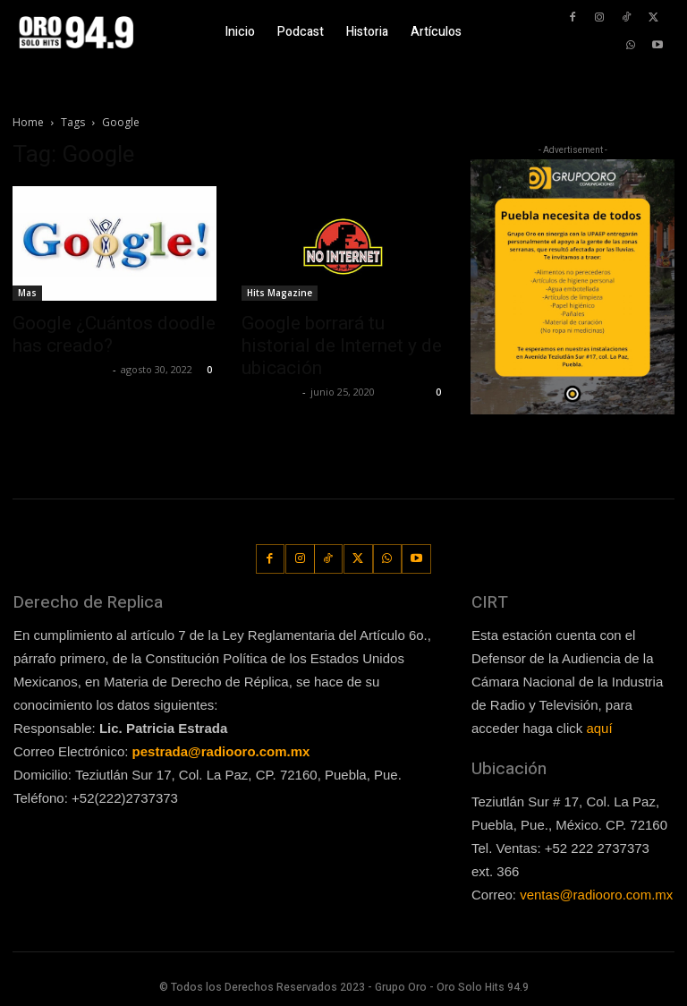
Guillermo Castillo (60, 369)
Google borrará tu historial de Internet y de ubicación (342, 345)
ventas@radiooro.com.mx (596, 894)
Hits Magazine (279, 292)
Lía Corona (270, 391)
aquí (599, 728)
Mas (27, 292)
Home (28, 122)
